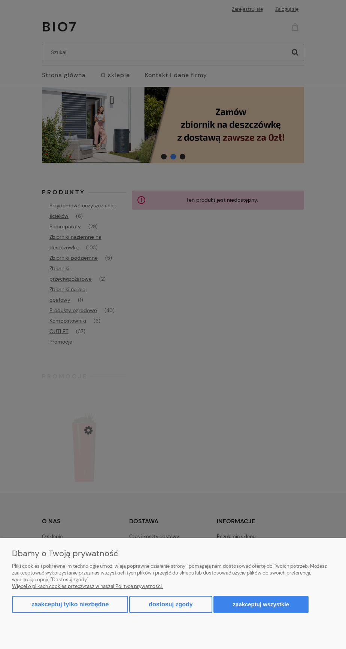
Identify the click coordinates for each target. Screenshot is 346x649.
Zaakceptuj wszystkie (261, 604)
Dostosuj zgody (170, 604)
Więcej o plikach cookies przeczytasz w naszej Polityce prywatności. (87, 586)
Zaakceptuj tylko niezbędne (70, 604)
